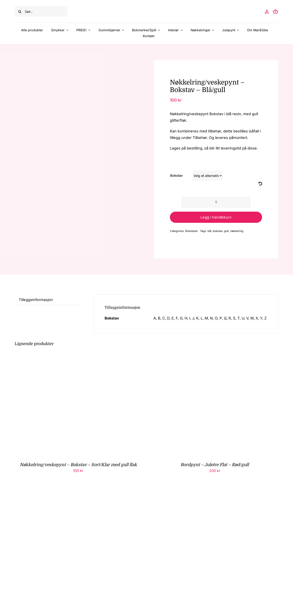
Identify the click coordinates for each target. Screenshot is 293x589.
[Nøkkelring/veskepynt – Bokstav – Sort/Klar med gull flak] (65, 357)
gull (226, 231)
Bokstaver (191, 231)
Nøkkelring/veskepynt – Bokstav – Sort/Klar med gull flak (78, 464)
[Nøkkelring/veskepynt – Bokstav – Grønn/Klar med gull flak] (65, 495)
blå (209, 231)
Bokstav (176, 175)
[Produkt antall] (216, 202)
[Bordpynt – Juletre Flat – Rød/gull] (202, 357)
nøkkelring (236, 231)
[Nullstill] (260, 184)
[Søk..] (41, 11)
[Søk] (20, 11)
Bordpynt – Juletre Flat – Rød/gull (214, 464)
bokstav (217, 231)
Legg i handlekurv (216, 217)
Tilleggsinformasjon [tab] (36, 300)
